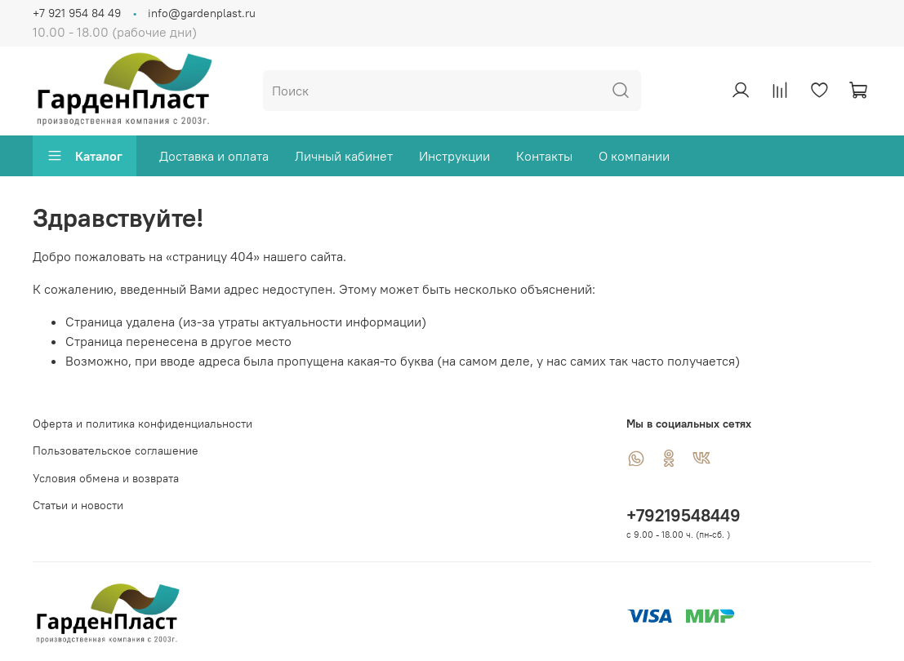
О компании (634, 156)
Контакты (544, 156)
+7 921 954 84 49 (77, 13)
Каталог (84, 156)
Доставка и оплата (214, 156)
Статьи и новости (78, 505)
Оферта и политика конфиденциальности (142, 423)
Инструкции (454, 156)
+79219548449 (683, 515)
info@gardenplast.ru (202, 13)
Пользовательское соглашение (115, 450)
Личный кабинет (344, 156)
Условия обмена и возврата (106, 478)
